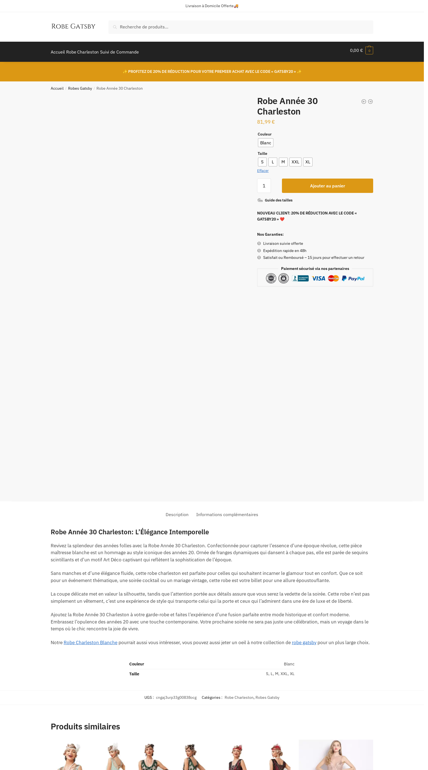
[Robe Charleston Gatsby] (88, 597)
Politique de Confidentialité (76, 720)
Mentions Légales (67, 727)
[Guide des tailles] (274, 197)
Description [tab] (177, 322)
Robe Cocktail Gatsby (153, 657)
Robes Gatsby (80, 85)
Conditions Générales (70, 735)
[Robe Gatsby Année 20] (253, 597)
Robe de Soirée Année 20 (322, 657)
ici (321, 712)
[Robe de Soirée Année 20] (336, 597)
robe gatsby (304, 450)
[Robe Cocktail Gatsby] (170, 597)
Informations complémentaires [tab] (227, 322)
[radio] (265, 139)
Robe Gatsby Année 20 (238, 657)
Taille (262, 150)
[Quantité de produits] (264, 182)
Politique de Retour (69, 712)
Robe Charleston (239, 505)
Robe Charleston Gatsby (74, 657)
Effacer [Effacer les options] (263, 167)
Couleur (265, 130)
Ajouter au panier (327, 182)
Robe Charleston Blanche (90, 450)
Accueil (57, 85)
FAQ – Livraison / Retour (185, 712)
